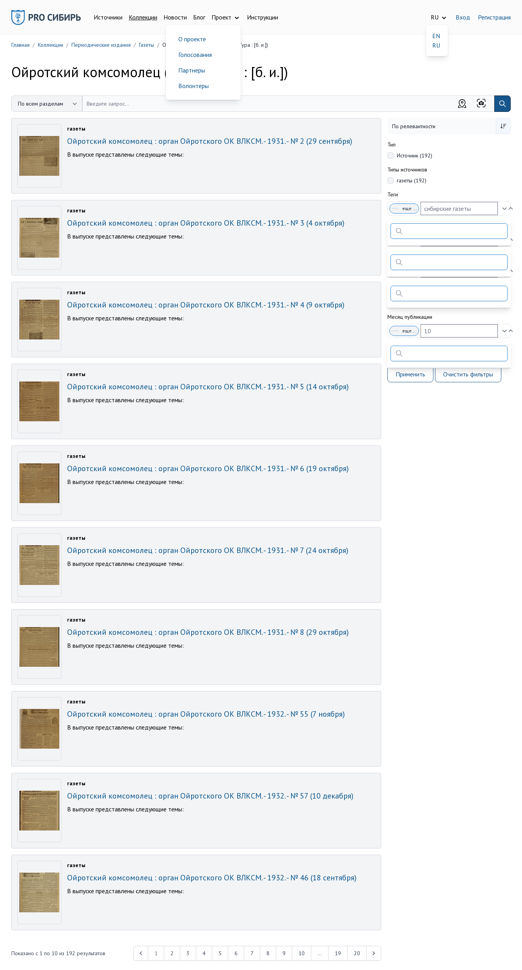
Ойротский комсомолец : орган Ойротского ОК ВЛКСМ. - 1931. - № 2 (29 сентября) (209, 141)
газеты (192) (411, 180)
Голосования (195, 54)
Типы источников (407, 169)
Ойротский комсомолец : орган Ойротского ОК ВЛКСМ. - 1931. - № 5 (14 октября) (208, 387)
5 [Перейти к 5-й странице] (220, 953)
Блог (199, 17)
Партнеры (191, 70)
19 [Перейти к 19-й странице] (338, 953)
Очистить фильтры (468, 374)
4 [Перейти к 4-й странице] (204, 953)
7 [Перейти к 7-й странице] (252, 953)
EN (436, 36)
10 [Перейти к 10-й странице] (301, 953)
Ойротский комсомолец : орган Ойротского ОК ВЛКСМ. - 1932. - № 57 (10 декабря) (210, 796)
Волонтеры (193, 86)
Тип (391, 144)
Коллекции (143, 17)
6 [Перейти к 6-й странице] (236, 953)
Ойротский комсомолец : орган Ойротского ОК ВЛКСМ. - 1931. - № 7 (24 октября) (207, 550)
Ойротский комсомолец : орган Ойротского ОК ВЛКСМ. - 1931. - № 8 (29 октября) (208, 632)
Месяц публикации (409, 316)
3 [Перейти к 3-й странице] (188, 953)
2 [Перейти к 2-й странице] (172, 953)
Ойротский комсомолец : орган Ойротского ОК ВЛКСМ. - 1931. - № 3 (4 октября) (205, 223)
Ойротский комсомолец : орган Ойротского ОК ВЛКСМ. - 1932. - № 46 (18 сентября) (212, 878)
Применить (410, 374)
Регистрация (494, 17)
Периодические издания (101, 44)
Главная (20, 44)
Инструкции (262, 17)
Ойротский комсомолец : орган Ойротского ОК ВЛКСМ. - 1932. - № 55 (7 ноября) (206, 714)
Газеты (146, 44)
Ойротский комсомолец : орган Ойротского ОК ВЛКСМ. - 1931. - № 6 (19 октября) (208, 468)
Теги (392, 194)
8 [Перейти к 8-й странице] (268, 953)
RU (436, 45)
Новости (175, 17)
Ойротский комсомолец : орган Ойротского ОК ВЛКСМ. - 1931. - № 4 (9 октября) (205, 305)
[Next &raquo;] (373, 953)
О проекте (192, 39)
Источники (108, 17)
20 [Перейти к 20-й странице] (357, 953)
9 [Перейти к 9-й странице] (284, 953)
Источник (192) (414, 155)
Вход (463, 17)
